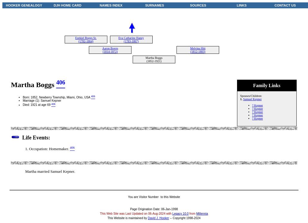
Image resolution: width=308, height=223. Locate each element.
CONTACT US (285, 5)
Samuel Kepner (252, 99)
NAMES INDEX (111, 5)
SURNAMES (154, 5)
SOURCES (198, 5)
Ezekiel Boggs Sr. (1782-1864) (85, 39)
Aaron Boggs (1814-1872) (110, 50)
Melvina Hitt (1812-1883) (197, 50)
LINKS (242, 5)
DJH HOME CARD (67, 5)
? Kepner (257, 105)
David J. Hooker (158, 218)
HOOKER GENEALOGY (24, 5)
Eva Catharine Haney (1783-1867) (131, 39)
